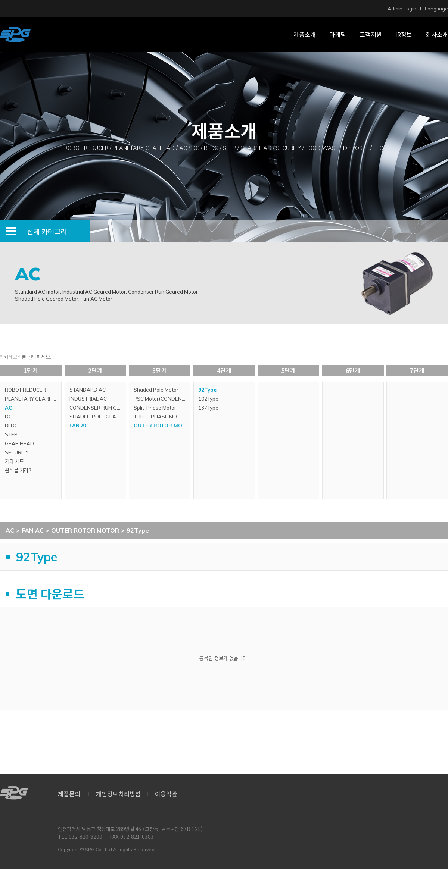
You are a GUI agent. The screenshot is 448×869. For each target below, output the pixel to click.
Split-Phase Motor (155, 408)
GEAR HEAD (19, 443)
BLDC (11, 426)
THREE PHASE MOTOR (160, 417)
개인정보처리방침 (118, 793)
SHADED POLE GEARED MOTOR (97, 417)
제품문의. (70, 793)
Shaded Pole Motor (156, 390)
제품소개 (304, 34)
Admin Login (402, 9)
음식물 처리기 (19, 470)
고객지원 (371, 34)
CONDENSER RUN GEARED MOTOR (97, 408)
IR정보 (403, 34)
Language (436, 9)
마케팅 (337, 34)
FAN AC (78, 426)
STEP (11, 434)
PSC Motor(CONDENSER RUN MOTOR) (162, 399)
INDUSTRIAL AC (88, 399)
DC (8, 417)
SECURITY (16, 452)
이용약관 (166, 793)
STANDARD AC (87, 390)
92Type (207, 390)
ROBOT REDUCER (25, 390)
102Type (208, 399)
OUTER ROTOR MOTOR (162, 426)
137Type (208, 408)
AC (8, 408)
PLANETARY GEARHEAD (33, 399)
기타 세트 (14, 461)
